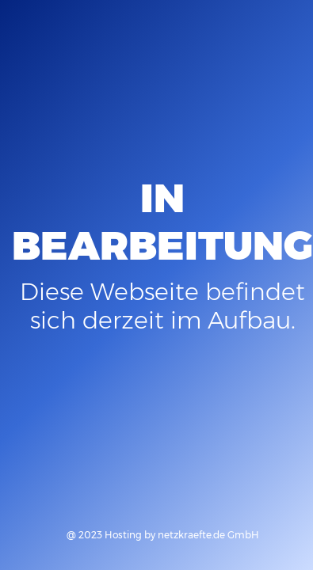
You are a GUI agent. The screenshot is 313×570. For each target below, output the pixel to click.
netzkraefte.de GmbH (208, 535)
